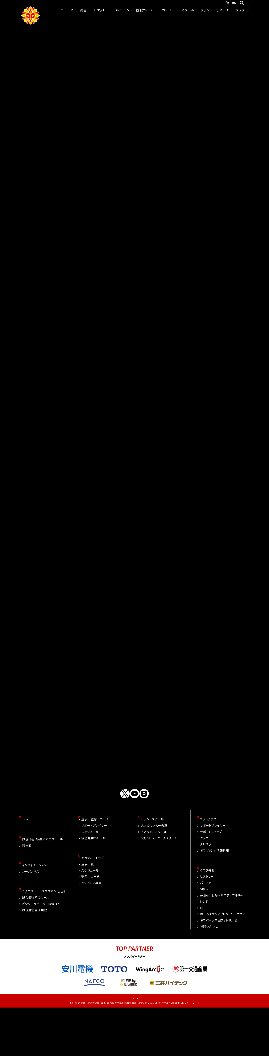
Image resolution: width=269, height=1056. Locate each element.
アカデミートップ (92, 902)
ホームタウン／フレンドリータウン (222, 959)
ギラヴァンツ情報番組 (214, 895)
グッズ (204, 882)
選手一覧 (87, 909)
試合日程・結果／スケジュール (42, 884)
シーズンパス (30, 916)
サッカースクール (152, 864)
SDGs (204, 934)
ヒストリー (207, 921)
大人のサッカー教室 (154, 870)
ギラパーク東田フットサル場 (218, 965)
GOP (203, 952)
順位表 (26, 890)
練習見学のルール (93, 882)
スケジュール (90, 876)
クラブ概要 (207, 915)
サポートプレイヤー (94, 870)
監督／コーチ (90, 921)
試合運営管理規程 (34, 955)
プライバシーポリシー (148, 1044)
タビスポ (205, 888)
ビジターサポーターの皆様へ (41, 949)
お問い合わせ (209, 971)
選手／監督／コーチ (95, 864)
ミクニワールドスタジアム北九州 (43, 937)
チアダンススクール (154, 876)
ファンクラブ (208, 864)
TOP (25, 864)
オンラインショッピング (197, 3)
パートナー (207, 927)
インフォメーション (34, 910)
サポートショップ (211, 876)
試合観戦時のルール (35, 943)
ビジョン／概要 (91, 927)
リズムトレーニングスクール (159, 882)
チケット (229, 3)
